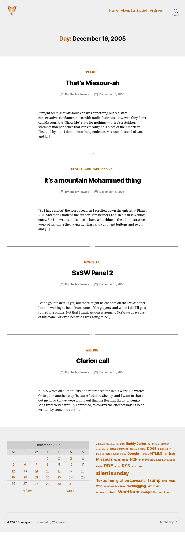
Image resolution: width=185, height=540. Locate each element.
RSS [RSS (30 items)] (126, 473)
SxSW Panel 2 (92, 280)
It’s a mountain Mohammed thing (92, 187)
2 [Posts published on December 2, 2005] (60, 466)
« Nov (27, 498)
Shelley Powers (78, 100)
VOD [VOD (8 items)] (172, 488)
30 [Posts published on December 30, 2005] (60, 491)
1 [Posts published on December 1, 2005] (48, 466)
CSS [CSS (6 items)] (142, 456)
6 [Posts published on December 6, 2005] (25, 472)
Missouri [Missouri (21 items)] (104, 467)
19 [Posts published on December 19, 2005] (13, 485)
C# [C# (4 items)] (149, 452)
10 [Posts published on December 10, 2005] (71, 472)
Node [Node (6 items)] (125, 467)
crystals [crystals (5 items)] (134, 456)
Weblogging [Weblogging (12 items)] (136, 494)
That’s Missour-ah (92, 89)
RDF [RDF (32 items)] (108, 473)
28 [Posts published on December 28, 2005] (36, 491)
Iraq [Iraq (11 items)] (172, 461)
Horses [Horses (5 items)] (145, 461)
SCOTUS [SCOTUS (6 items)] (137, 474)
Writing (92, 357)
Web (88, 176)
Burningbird (25, 530)
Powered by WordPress (52, 530)
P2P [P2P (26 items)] (133, 467)
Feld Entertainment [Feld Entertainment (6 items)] (107, 461)
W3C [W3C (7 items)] (99, 493)
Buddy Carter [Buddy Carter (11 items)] (136, 451)
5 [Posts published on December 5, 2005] (13, 472)
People (75, 176)
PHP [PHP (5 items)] (141, 467)
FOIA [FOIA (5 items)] (123, 461)
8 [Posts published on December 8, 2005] (48, 472)
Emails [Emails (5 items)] (161, 456)
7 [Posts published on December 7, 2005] (36, 472)
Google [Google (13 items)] (133, 461)
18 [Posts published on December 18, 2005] (83, 478)
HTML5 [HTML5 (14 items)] (156, 461)
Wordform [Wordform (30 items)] (128, 499)
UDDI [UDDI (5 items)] (164, 489)
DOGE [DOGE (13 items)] (151, 456)
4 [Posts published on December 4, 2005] (83, 466)
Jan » (70, 498)
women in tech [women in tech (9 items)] (106, 500)
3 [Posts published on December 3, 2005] (71, 466)
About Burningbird (134, 13)
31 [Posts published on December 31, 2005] (71, 491)
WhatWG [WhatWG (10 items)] (154, 494)
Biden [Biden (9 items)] (121, 451)
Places (92, 78)
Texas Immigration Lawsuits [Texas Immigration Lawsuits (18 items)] (121, 488)
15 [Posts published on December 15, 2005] (48, 478)
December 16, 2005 (112, 100)
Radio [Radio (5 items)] (99, 474)
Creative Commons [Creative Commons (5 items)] (117, 456)
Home (113, 13)
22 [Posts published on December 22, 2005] (48, 485)
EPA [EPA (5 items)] (169, 456)
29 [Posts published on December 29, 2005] (48, 491)
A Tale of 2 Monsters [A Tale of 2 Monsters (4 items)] (105, 452)
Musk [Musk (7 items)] (117, 467)
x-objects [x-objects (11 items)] (148, 500)
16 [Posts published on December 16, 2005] (59, 478)
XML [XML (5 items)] (159, 500)
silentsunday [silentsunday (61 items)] (112, 481)
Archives (156, 13)
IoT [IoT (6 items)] (165, 461)
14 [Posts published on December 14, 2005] (36, 478)
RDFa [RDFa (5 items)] (117, 474)
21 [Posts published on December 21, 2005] (36, 485)
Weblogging (105, 176)
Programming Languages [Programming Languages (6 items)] (160, 467)
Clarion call (92, 369)
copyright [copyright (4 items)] (100, 457)
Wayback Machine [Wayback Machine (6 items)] (115, 494)
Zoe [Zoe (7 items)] (166, 500)
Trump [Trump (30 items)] (154, 488)
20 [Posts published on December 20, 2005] (25, 485)
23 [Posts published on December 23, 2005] (60, 485)
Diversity (92, 269)
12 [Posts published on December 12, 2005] (13, 478)
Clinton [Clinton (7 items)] (164, 451)
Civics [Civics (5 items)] (155, 451)
